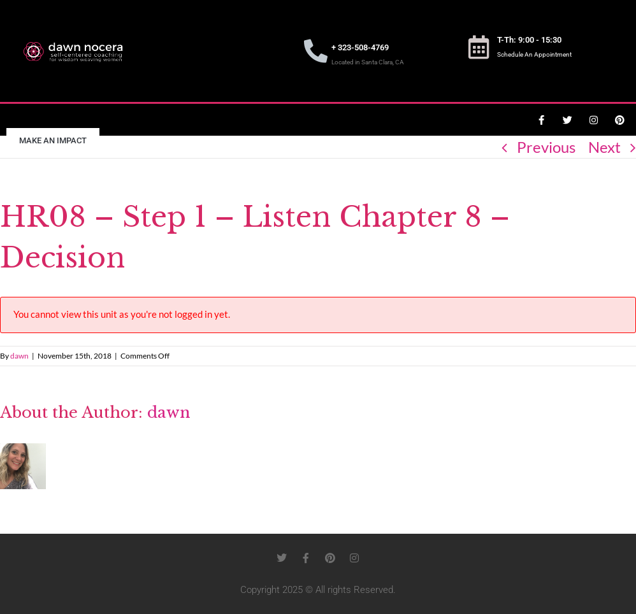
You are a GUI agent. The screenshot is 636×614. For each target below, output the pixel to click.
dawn (19, 356)
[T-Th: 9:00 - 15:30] (479, 47)
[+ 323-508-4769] (316, 51)
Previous (546, 147)
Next (604, 147)
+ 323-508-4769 (360, 47)
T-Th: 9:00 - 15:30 (529, 40)
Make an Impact (53, 140)
